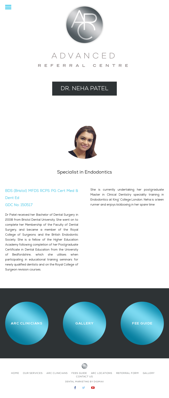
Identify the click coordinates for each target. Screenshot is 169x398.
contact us (84, 376)
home (15, 373)
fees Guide (79, 373)
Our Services (33, 373)
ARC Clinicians (56, 373)
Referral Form (127, 373)
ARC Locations (101, 373)
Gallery (149, 373)
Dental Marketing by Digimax (84, 381)
